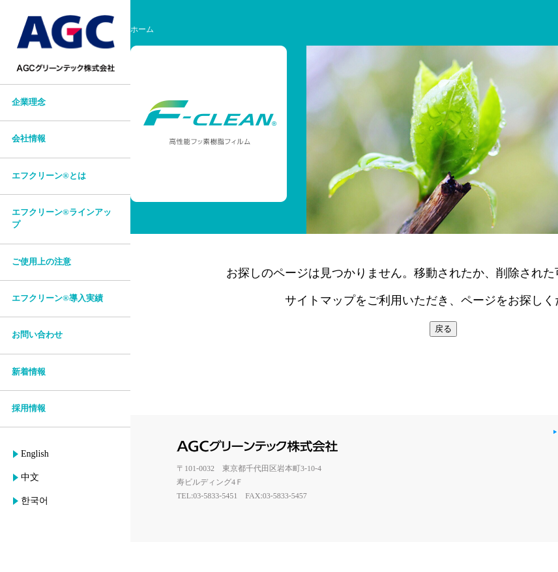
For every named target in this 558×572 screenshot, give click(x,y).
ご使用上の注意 (41, 261)
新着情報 (29, 372)
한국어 (34, 501)
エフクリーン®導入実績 (57, 298)
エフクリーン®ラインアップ (61, 218)
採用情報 (29, 408)
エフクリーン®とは (49, 175)
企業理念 (29, 102)
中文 (30, 477)
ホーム (142, 29)
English (35, 454)
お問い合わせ (37, 334)
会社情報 (29, 138)
